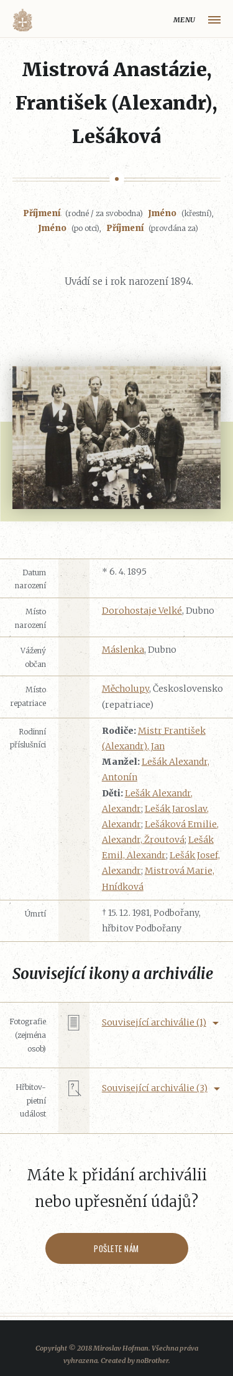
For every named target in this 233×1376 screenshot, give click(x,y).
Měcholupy (125, 688)
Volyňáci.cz (22, 20)
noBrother (152, 1360)
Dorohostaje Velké (142, 610)
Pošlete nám (116, 1248)
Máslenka (123, 649)
